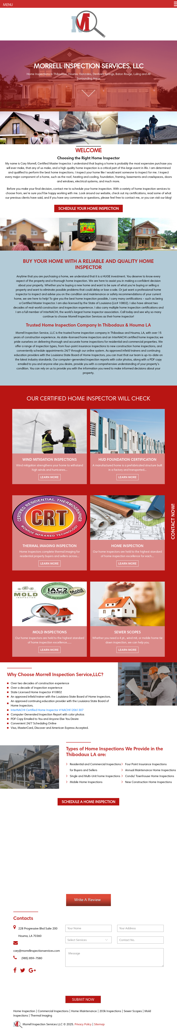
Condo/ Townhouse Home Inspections (149, 776)
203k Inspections (110, 1011)
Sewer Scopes (133, 1011)
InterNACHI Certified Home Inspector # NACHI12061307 (47, 710)
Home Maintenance (84, 1011)
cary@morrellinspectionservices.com (36, 946)
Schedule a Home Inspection (88, 801)
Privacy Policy (83, 1024)
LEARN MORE (49, 477)
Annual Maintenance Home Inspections (150, 770)
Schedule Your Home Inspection (88, 208)
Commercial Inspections (53, 1011)
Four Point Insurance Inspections (146, 764)
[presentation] (93, 983)
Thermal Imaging (41, 1015)
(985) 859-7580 (27, 957)
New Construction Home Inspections (148, 782)
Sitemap (99, 1024)
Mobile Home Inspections (86, 782)
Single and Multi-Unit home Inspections (95, 776)
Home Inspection (24, 1011)
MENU (8, 4)
